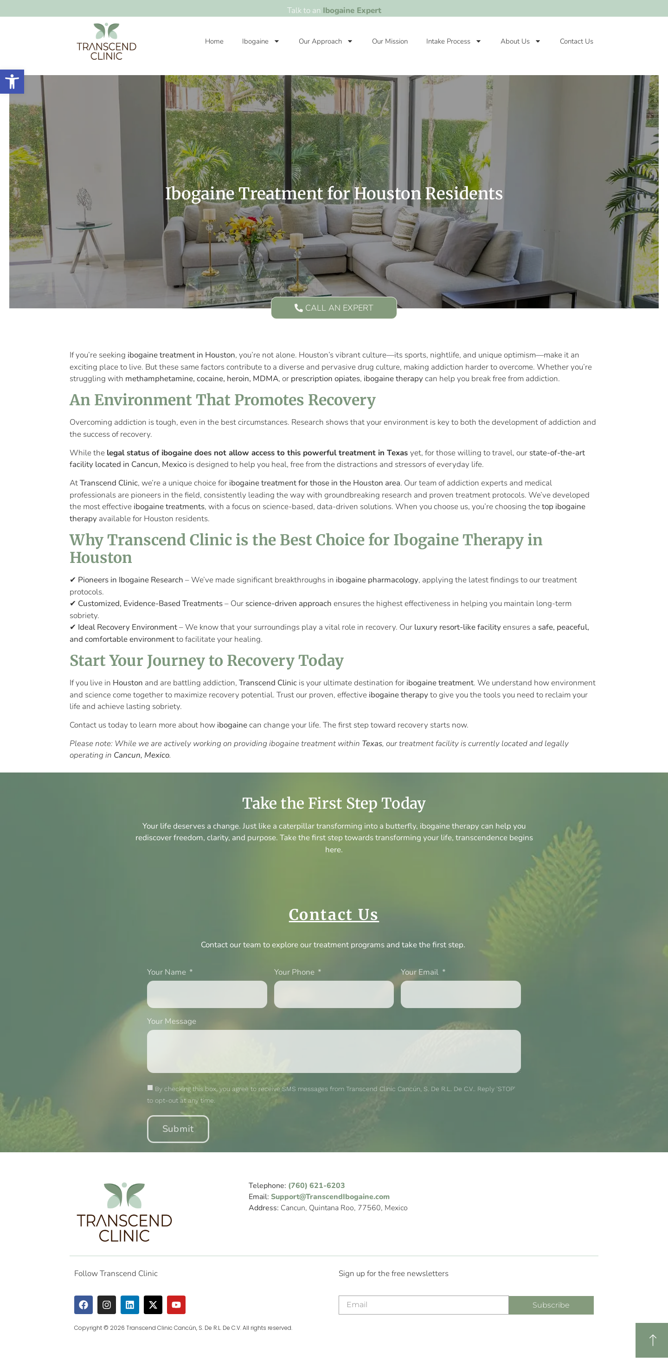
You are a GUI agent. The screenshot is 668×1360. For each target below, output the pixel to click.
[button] (12, 82)
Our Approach (326, 41)
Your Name (167, 972)
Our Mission (390, 41)
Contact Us (576, 41)
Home (214, 41)
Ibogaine (261, 41)
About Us (521, 41)
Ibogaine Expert (352, 10)
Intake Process (454, 41)
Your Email (420, 972)
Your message (171, 1022)
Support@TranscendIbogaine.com (330, 1197)
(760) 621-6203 (316, 1186)
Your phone (295, 972)
